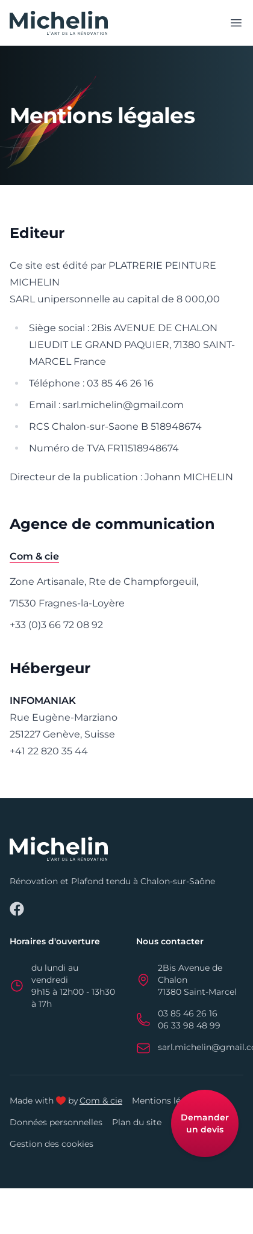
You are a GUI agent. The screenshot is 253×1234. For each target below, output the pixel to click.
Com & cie (101, 1100)
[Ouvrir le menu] (236, 23)
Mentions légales (167, 1100)
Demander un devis (205, 1123)
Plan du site (136, 1122)
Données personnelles (56, 1122)
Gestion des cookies (51, 1143)
